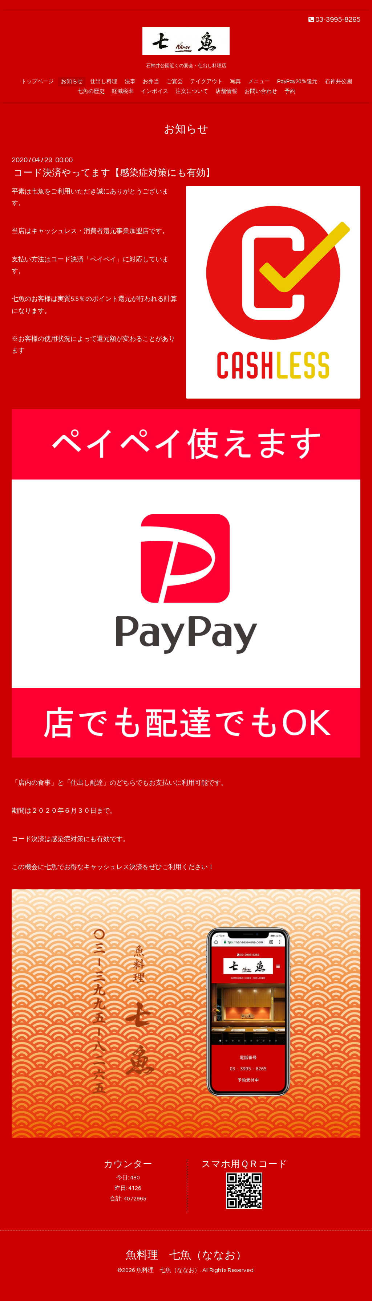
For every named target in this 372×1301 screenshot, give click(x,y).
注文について (191, 91)
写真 (235, 81)
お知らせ (72, 81)
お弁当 (151, 81)
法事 (130, 81)
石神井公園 (338, 81)
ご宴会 (174, 81)
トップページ (37, 81)
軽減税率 (123, 91)
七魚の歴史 (91, 91)
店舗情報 (226, 91)
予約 (289, 91)
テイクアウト (206, 81)
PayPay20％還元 (297, 81)
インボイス (154, 91)
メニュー (259, 81)
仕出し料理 (103, 81)
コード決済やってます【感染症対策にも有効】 (114, 173)
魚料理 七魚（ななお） (186, 1255)
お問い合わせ (260, 91)
